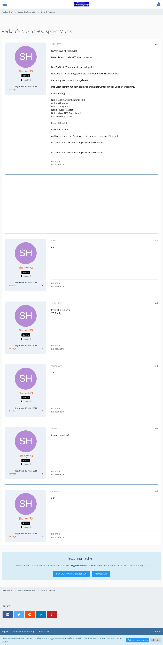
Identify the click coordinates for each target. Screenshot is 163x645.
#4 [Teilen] (156, 365)
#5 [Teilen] (156, 428)
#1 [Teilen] (156, 44)
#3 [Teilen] (156, 303)
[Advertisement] (82, 204)
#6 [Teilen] (156, 491)
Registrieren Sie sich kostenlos (86, 565)
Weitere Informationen (138, 640)
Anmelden (101, 573)
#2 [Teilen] (156, 240)
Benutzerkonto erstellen (71, 573)
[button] (4, 4)
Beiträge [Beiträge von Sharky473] (12, 89)
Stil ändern (155, 631)
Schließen (155, 640)
